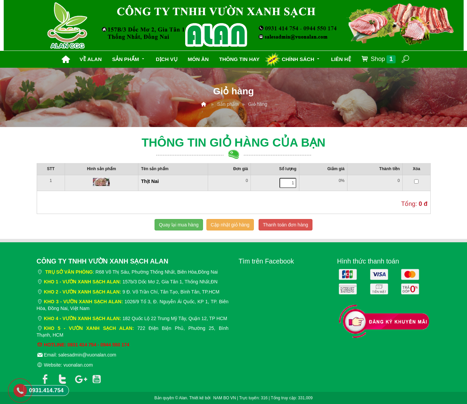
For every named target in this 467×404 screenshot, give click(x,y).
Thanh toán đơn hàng (285, 224)
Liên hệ (341, 59)
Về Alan (90, 59)
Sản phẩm (128, 58)
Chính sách (301, 58)
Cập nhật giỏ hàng (230, 224)
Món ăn (198, 59)
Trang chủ (65, 59)
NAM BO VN (224, 398)
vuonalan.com (78, 365)
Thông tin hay (239, 59)
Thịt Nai (150, 181)
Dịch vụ (166, 59)
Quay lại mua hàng (179, 224)
